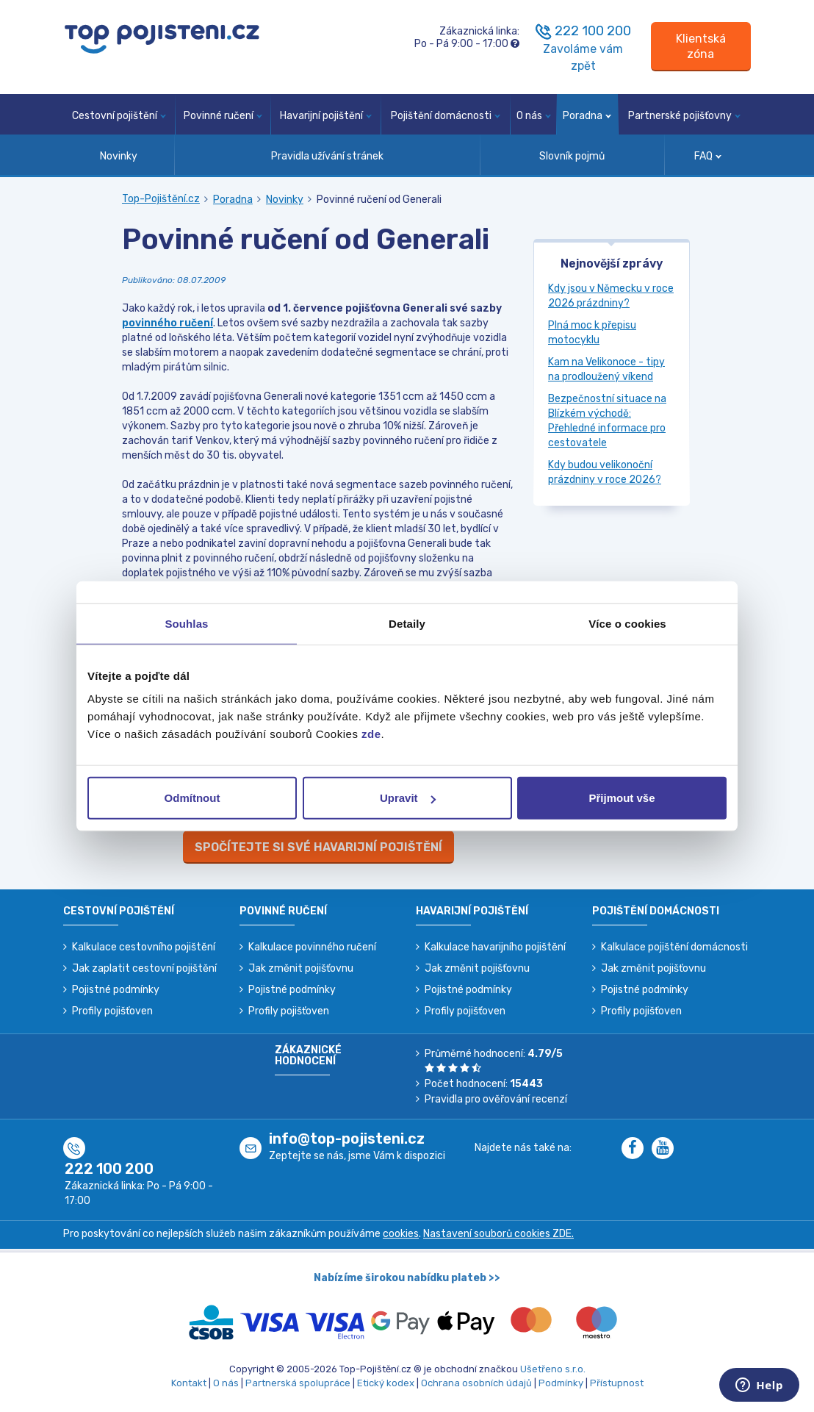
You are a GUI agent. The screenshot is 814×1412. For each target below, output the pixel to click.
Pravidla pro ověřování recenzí (496, 1099)
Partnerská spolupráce (297, 1382)
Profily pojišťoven (112, 1011)
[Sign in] (701, 46)
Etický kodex (385, 1382)
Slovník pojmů (572, 156)
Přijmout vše (621, 798)
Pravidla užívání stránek (327, 156)
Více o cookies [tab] (627, 623)
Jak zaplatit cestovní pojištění (144, 968)
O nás (533, 116)
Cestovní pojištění (119, 116)
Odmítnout (192, 798)
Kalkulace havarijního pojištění (495, 947)
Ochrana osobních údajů (476, 1382)
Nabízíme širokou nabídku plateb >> (407, 1278)
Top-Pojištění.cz (161, 199)
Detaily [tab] (407, 623)
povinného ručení (167, 323)
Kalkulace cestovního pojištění (143, 947)
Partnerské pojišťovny (684, 116)
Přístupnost (617, 1382)
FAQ (707, 156)
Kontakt (188, 1382)
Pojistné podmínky (115, 989)
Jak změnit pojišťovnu (300, 968)
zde (371, 734)
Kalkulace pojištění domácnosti (674, 947)
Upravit (408, 798)
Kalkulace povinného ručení (312, 947)
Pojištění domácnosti (445, 116)
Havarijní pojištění (326, 116)
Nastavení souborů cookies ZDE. (498, 1234)
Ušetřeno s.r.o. (553, 1369)
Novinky (118, 156)
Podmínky (561, 1382)
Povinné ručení (223, 116)
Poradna (587, 116)
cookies (401, 1234)
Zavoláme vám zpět (583, 57)
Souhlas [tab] (186, 623)
